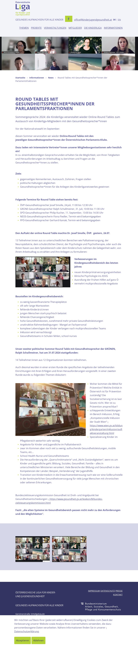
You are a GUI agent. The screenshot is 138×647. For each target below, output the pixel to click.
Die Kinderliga (93, 27)
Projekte (36, 27)
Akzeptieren (22, 640)
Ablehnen (38, 640)
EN (119, 19)
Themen (24, 27)
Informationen (113, 27)
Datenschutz (107, 590)
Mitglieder (75, 27)
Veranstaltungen (55, 27)
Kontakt (118, 594)
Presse (119, 590)
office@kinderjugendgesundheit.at (93, 19)
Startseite (20, 77)
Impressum (94, 590)
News (51, 77)
